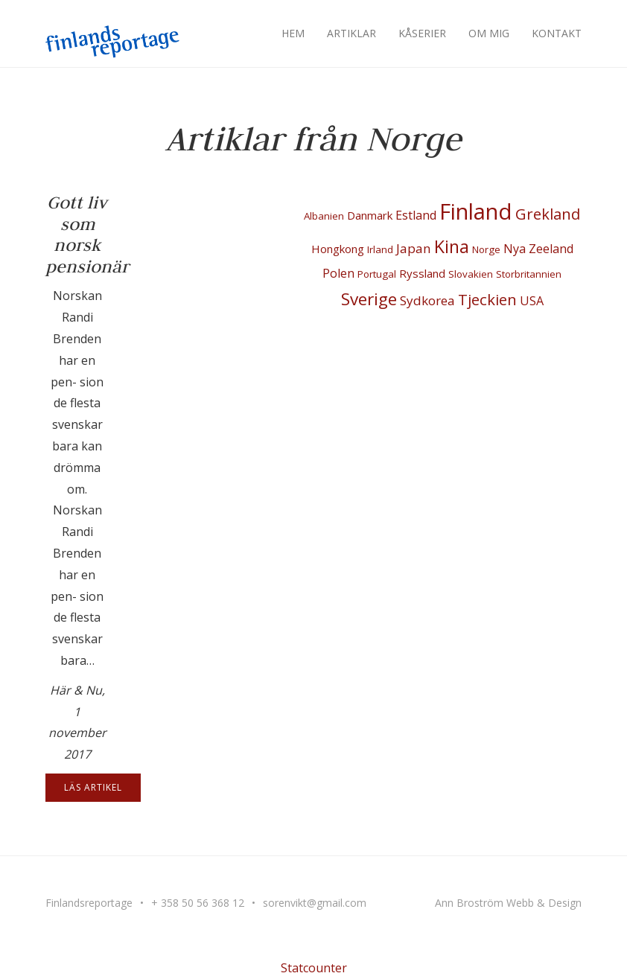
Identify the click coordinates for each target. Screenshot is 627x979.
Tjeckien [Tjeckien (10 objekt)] (487, 299)
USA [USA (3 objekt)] (532, 301)
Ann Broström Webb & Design (508, 903)
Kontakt (557, 33)
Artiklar (351, 33)
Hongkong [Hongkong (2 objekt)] (337, 248)
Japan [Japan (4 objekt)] (413, 248)
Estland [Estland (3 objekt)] (415, 215)
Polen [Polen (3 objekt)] (338, 273)
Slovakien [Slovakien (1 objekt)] (470, 274)
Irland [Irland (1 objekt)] (380, 249)
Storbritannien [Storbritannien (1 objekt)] (528, 274)
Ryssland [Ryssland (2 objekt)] (422, 273)
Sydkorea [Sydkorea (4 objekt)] (427, 300)
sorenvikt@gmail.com (314, 903)
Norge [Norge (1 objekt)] (486, 249)
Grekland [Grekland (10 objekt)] (547, 213)
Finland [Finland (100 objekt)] (475, 211)
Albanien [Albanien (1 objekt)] (324, 216)
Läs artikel (93, 787)
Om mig (488, 33)
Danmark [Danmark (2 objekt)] (369, 215)
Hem (293, 33)
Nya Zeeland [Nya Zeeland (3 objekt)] (538, 248)
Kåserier (422, 33)
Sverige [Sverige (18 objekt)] (369, 298)
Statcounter (314, 968)
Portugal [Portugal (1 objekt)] (376, 274)
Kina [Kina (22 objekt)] (451, 246)
